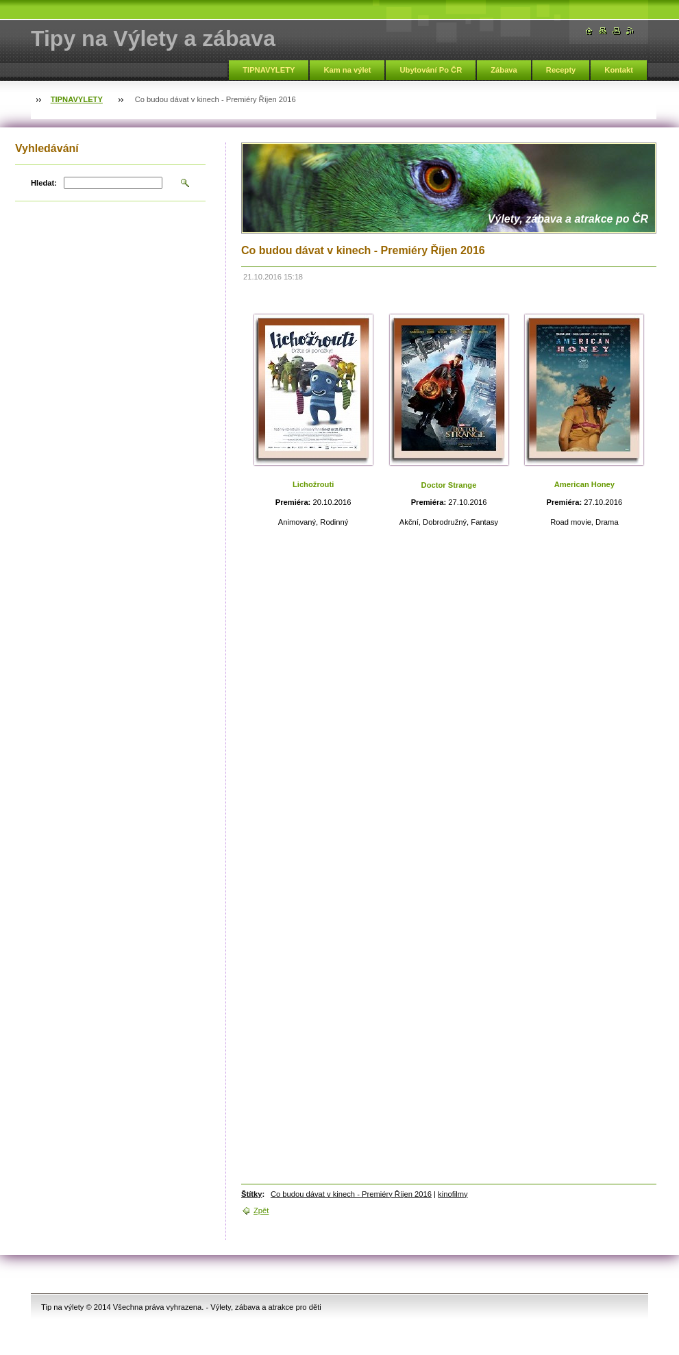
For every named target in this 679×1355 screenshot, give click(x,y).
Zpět (261, 1210)
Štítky (251, 1194)
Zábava (504, 70)
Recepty (561, 70)
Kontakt (618, 70)
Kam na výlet (347, 70)
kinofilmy (453, 1194)
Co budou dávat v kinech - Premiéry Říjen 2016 (351, 1194)
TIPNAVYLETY (269, 70)
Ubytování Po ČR (430, 70)
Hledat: (44, 183)
